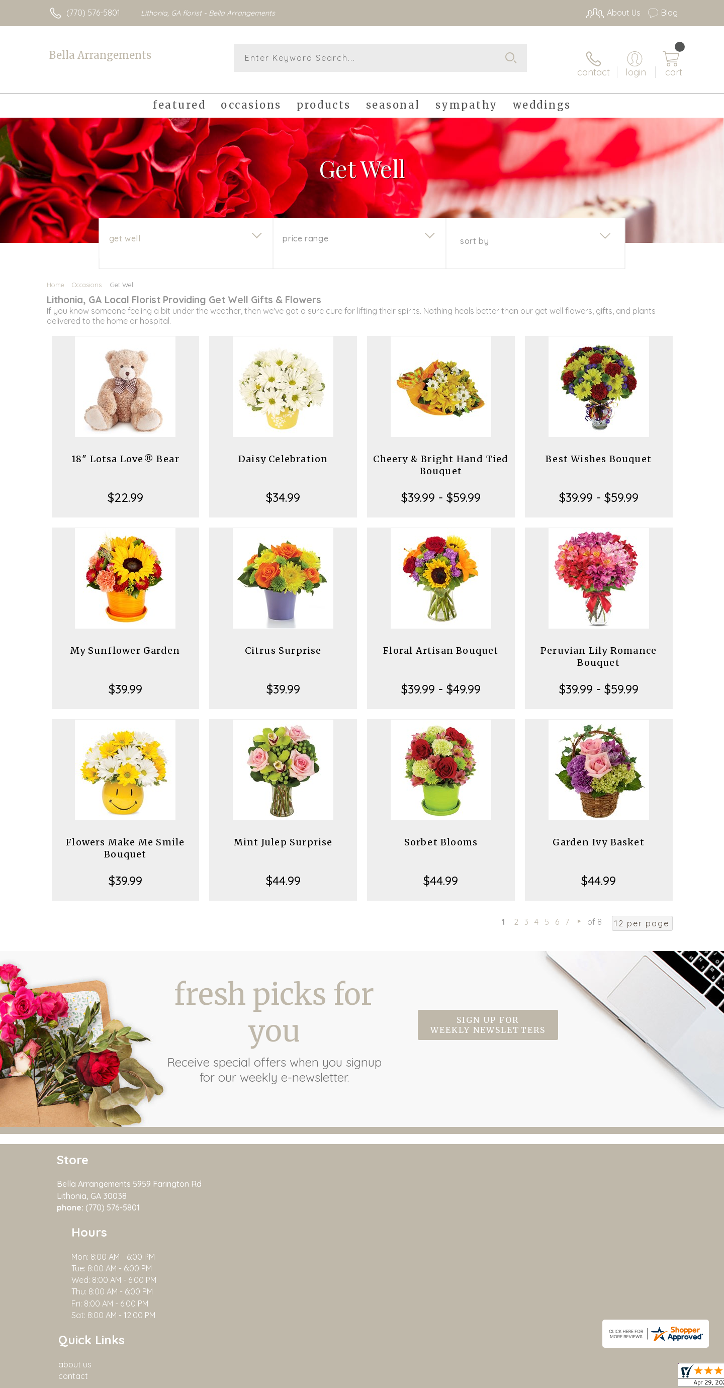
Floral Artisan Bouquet (440, 641)
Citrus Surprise (283, 641)
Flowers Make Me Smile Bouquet (125, 839)
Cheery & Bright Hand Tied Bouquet (440, 456)
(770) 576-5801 (93, 13)
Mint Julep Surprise (283, 833)
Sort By (474, 232)
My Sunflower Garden (125, 641)
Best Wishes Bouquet (599, 450)
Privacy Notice (600, 1377)
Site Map (651, 1377)
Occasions (87, 276)
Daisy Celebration (283, 450)
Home (55, 276)
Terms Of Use (540, 1377)
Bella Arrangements (100, 55)
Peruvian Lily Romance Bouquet (598, 647)
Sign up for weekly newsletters (488, 1016)
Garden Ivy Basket (598, 833)
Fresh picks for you (274, 1021)
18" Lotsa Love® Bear (125, 450)
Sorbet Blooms (441, 833)
